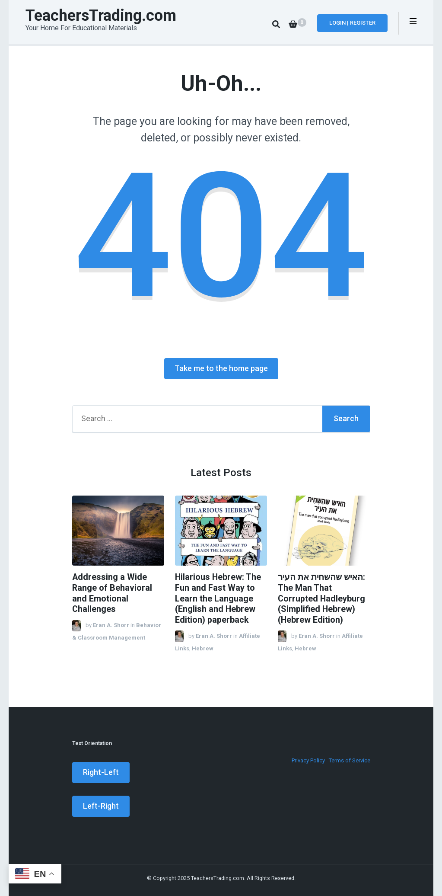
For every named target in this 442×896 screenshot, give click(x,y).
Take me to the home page (221, 368)
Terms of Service (349, 760)
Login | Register (352, 22)
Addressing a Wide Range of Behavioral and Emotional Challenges (112, 593)
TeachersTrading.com (100, 15)
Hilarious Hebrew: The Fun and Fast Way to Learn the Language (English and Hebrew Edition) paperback (218, 598)
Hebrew (202, 648)
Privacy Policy (308, 760)
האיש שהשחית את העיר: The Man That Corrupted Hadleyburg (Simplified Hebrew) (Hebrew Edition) (321, 598)
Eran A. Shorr (111, 625)
